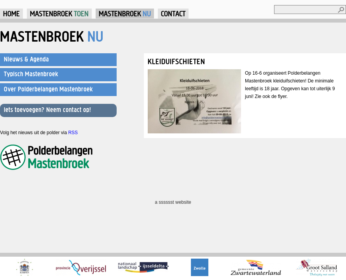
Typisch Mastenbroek (31, 73)
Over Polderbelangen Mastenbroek (48, 89)
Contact (173, 13)
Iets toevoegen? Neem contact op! (47, 109)
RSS (73, 132)
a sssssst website (173, 202)
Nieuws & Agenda (26, 59)
